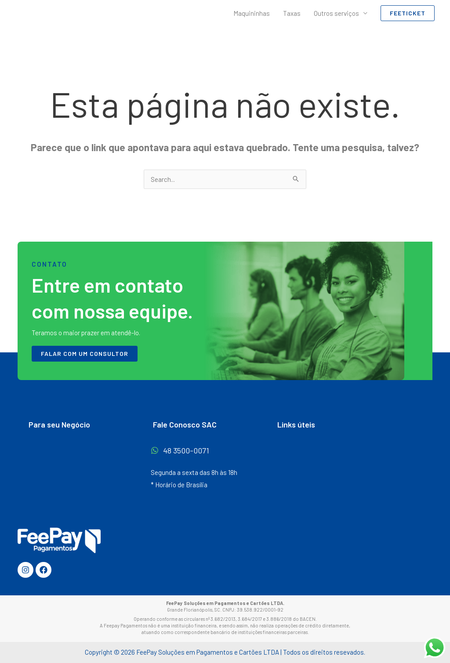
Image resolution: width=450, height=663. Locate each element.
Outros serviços (336, 13)
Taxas (292, 13)
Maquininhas (251, 13)
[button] (408, 13)
